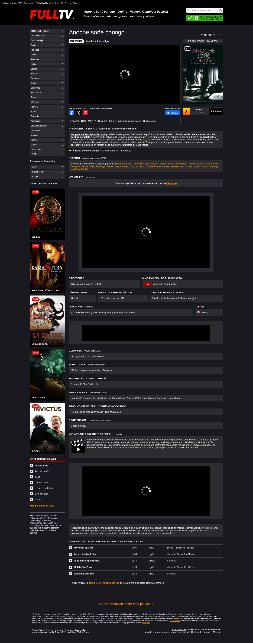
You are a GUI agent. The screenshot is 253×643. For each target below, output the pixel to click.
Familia (34, 107)
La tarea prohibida (44, 488)
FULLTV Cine (179, 629)
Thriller (34, 83)
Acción (34, 45)
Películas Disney (72, 3)
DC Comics (36, 149)
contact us (146, 623)
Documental (36, 130)
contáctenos (175, 620)
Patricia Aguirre (196, 163)
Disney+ (34, 176)
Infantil (34, 111)
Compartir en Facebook (71, 112)
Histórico (35, 50)
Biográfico (35, 73)
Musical (34, 135)
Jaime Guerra (114, 166)
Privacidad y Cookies (188, 632)
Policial (34, 54)
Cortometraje (37, 40)
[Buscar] (204, 10)
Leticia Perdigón (141, 163)
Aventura (35, 59)
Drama (34, 69)
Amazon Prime (38, 172)
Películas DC (57, 3)
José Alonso (211, 163)
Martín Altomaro (123, 163)
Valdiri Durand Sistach (205, 166)
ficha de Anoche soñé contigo (104, 583)
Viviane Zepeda (79, 169)
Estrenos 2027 (30, 3)
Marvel (34, 145)
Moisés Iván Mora (177, 163)
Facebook (172, 112)
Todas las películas (39, 31)
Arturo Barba (146, 166)
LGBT (33, 154)
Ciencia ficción (37, 35)
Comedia (35, 78)
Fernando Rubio (79, 166)
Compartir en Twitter (78, 112)
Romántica (36, 92)
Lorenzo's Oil (41, 482)
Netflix (34, 167)
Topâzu (38, 499)
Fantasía (35, 116)
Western (34, 102)
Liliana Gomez (161, 166)
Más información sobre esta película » (126, 604)
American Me (41, 465)
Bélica (34, 64)
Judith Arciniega (97, 166)
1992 (144, 139)
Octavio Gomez (130, 166)
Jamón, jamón (42, 471)
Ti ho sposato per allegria (87, 561)
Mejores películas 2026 (12, 3)
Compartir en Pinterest (85, 112)
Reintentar (171, 183)
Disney (34, 140)
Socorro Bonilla (159, 163)
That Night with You (84, 574)
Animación (36, 121)
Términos (206, 632)
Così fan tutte (41, 493)
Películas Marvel (44, 3)
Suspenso (35, 88)
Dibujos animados (39, 126)
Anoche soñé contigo (97, 41)
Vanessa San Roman (181, 166)
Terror (33, 97)
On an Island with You (85, 554)
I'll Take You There (83, 567)
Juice (37, 477)
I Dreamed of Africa (83, 548)
